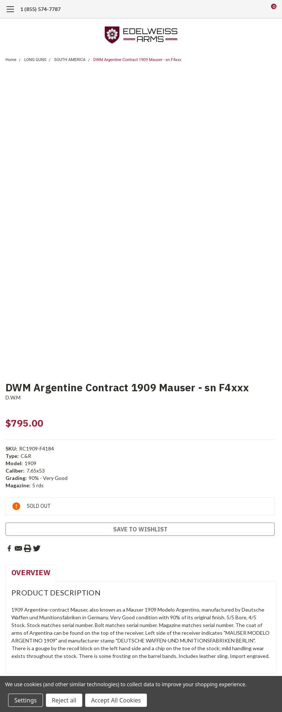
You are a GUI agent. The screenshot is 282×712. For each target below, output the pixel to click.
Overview (30, 572)
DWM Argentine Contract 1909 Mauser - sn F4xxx (137, 59)
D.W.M (13, 397)
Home (11, 59)
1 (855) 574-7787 (40, 9)
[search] (243, 9)
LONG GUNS (35, 59)
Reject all (64, 700)
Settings (25, 700)
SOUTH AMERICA (70, 59)
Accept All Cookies (116, 700)
